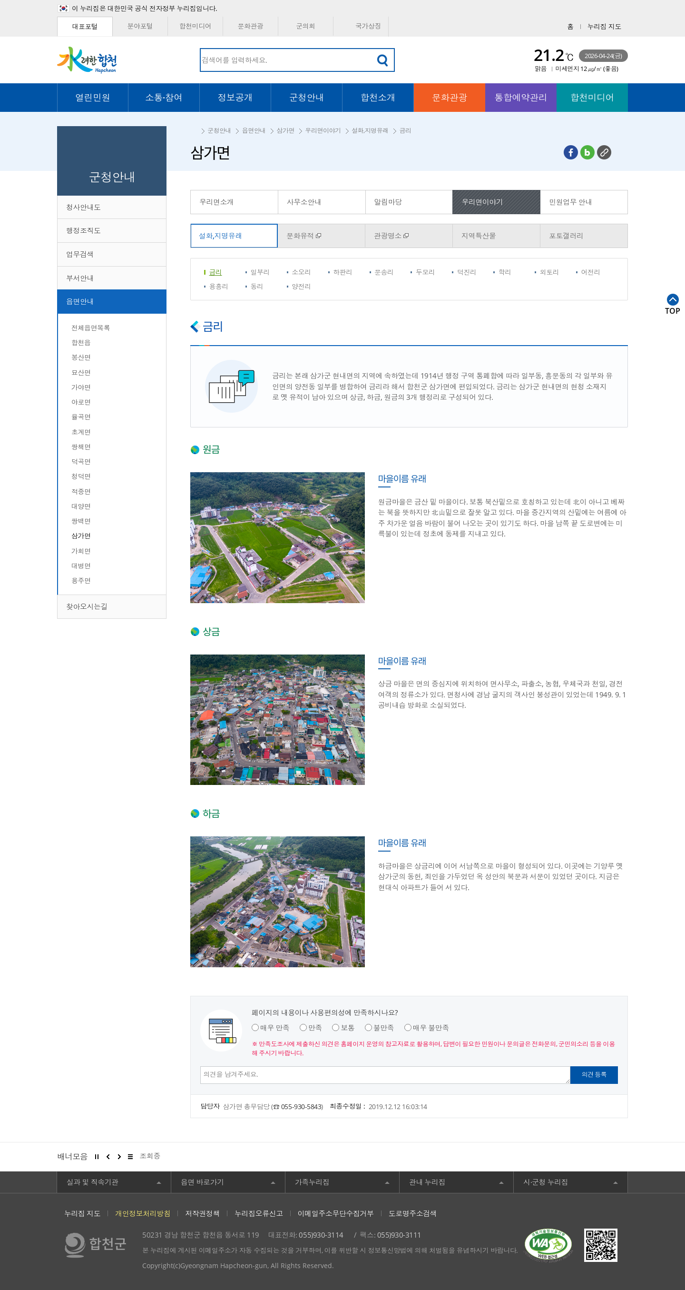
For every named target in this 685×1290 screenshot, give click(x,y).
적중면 (81, 491)
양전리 (301, 286)
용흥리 (219, 286)
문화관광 (250, 25)
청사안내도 (83, 207)
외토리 (549, 272)
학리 (505, 272)
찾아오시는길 (87, 606)
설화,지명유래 (370, 130)
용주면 (81, 580)
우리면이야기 (323, 130)
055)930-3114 (321, 1235)
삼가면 (81, 535)
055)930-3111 (399, 1235)
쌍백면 (81, 521)
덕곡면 (81, 461)
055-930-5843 (301, 1106)
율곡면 (81, 416)
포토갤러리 (566, 235)
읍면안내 (80, 301)
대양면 (81, 506)
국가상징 (361, 26)
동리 (256, 286)
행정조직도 (83, 230)
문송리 (384, 272)
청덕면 (81, 476)
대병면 (81, 565)
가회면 (81, 551)
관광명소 (387, 235)
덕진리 (467, 272)
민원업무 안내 (570, 202)
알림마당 (388, 202)
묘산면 (81, 372)
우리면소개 (216, 202)
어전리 (591, 272)
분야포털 (140, 25)
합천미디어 (195, 25)
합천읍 (81, 342)
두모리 (425, 272)
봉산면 (81, 357)
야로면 (81, 402)
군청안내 (219, 130)
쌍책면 (81, 446)
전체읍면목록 (90, 327)
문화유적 (300, 235)
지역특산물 (478, 235)
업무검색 (80, 254)
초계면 (81, 432)
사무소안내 (304, 202)
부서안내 (80, 278)
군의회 (305, 25)
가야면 (81, 387)
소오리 (301, 272)
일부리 (260, 272)
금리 (405, 130)
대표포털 (85, 26)
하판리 (342, 272)
